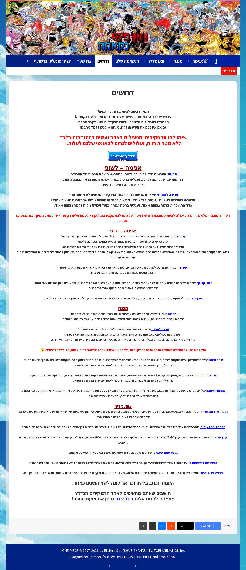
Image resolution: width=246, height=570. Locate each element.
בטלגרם (125, 498)
